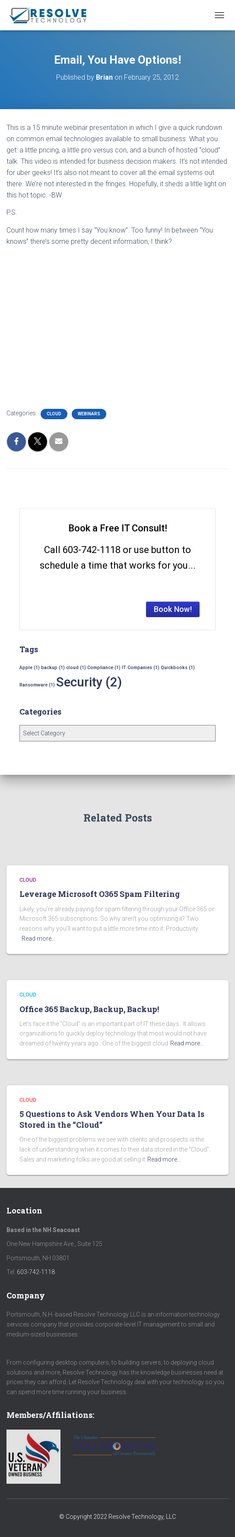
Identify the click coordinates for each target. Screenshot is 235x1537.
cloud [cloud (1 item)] (76, 667)
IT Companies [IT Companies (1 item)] (140, 667)
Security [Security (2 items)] (89, 682)
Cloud (54, 413)
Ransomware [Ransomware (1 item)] (37, 685)
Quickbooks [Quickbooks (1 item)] (178, 667)
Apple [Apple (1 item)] (29, 667)
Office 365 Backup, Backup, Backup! (89, 1009)
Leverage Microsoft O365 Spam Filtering (99, 894)
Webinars (89, 413)
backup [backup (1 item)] (53, 667)
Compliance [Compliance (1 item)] (104, 667)
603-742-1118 (36, 1271)
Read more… (38, 938)
